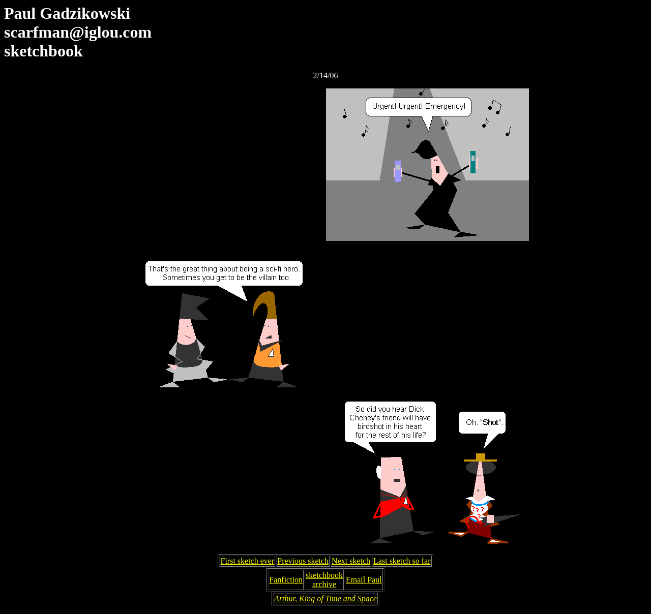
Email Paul (364, 579)
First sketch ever (247, 561)
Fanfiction (286, 579)
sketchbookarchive (324, 580)
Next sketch (351, 561)
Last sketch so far (401, 561)
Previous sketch (303, 561)
